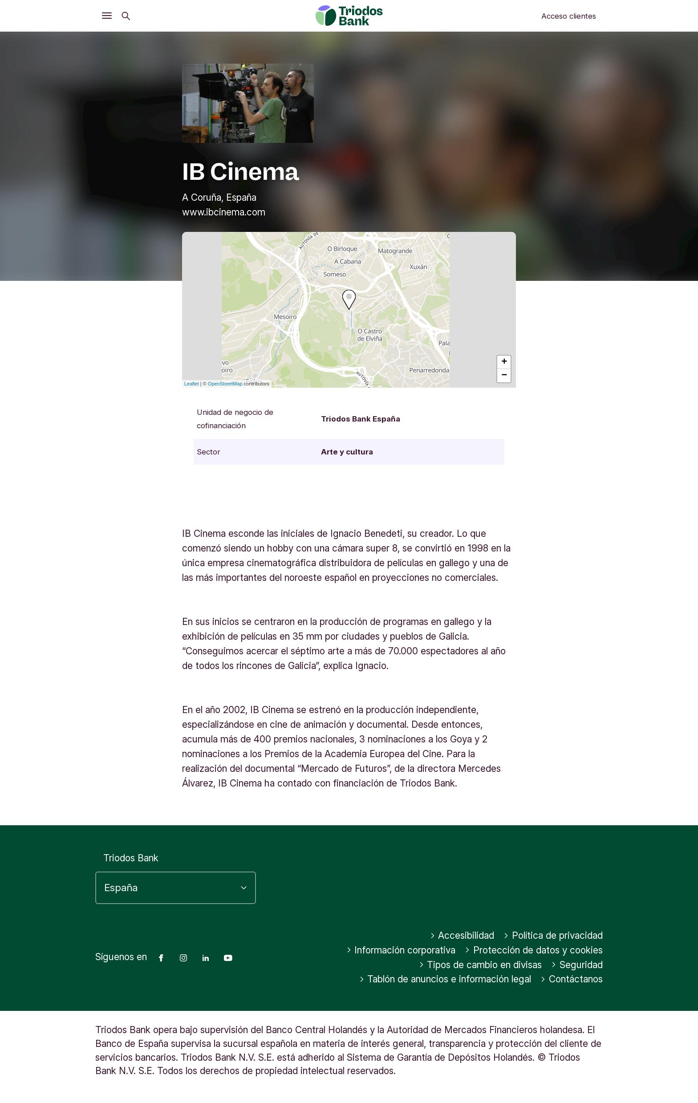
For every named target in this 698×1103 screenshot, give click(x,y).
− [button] (504, 375)
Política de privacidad (553, 935)
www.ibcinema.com (223, 212)
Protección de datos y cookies (534, 950)
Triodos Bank (130, 858)
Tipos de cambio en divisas (480, 964)
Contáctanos (571, 979)
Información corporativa (401, 950)
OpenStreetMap (225, 383)
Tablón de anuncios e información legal (445, 979)
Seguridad (577, 964)
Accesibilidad (462, 935)
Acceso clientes (568, 16)
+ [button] (504, 362)
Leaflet (191, 383)
